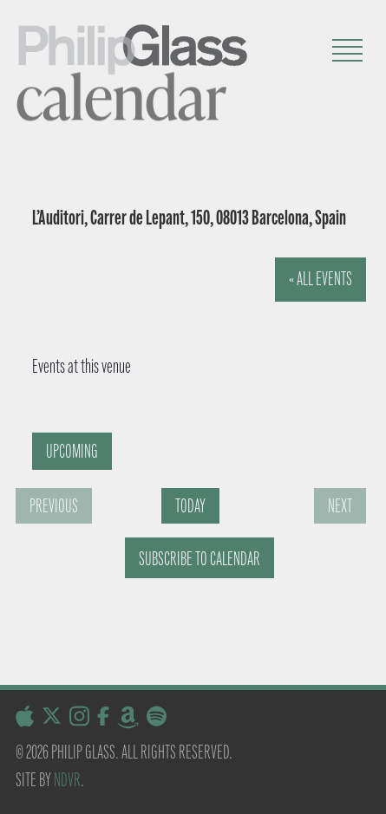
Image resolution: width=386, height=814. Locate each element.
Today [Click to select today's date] (190, 506)
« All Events (320, 279)
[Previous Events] (54, 506)
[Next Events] (340, 506)
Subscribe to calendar (199, 559)
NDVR (67, 780)
